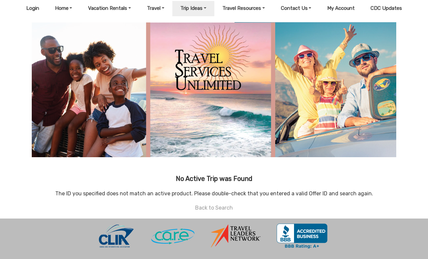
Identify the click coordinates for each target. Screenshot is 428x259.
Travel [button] (153, 8)
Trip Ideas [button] (191, 8)
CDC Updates (386, 8)
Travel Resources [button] (241, 8)
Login (32, 8)
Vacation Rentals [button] (107, 8)
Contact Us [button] (294, 8)
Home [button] (61, 8)
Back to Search (214, 208)
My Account (341, 8)
